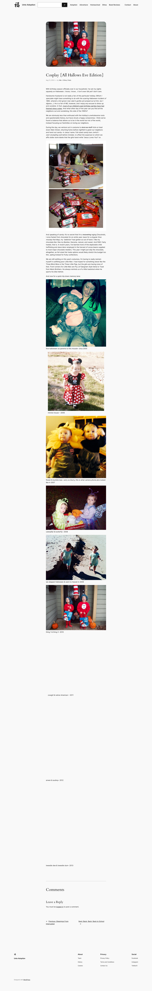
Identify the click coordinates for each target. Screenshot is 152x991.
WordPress (26, 980)
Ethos (65, 80)
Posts (69, 80)
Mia (60, 80)
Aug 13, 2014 (50, 80)
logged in (59, 907)
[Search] (64, 5)
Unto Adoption (28, 5)
